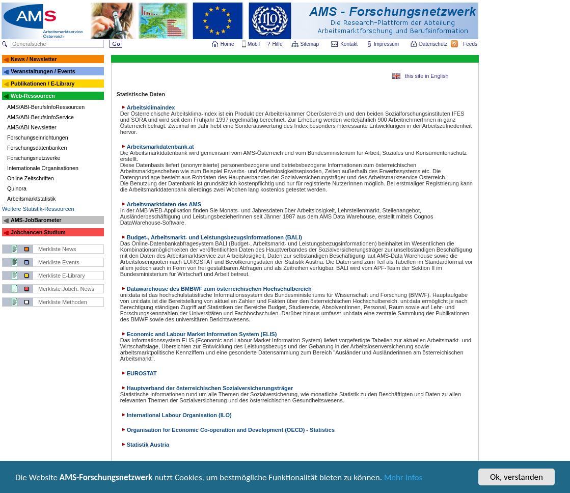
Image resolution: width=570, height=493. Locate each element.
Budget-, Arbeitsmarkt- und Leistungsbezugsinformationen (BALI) (211, 237)
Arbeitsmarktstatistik (31, 199)
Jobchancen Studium (38, 232)
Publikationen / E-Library (43, 83)
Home (227, 44)
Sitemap (310, 44)
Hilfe (278, 44)
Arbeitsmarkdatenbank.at (157, 147)
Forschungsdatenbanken (37, 148)
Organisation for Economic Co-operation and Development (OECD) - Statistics (227, 430)
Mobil (254, 44)
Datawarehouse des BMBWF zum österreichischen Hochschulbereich (216, 289)
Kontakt (349, 44)
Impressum (387, 44)
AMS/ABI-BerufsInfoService (40, 117)
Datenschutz (434, 44)
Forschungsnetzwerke (33, 158)
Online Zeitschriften (30, 178)
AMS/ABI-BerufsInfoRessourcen (46, 107)
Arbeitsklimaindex (147, 107)
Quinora (16, 188)
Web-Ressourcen (33, 96)
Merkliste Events (58, 262)
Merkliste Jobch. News (66, 289)
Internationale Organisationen (42, 168)
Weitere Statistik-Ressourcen (38, 209)
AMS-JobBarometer (36, 220)
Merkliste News (57, 249)
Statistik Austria (144, 445)
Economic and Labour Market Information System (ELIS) (198, 334)
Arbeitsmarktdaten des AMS (160, 204)
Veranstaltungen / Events (43, 71)
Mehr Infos (403, 479)
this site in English (426, 76)
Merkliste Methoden (62, 302)
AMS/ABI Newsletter (32, 127)
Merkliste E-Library (61, 275)
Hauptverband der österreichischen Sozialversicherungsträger (206, 388)
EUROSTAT (138, 373)
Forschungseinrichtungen (37, 137)
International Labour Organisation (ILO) (176, 415)
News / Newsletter (34, 59)
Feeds (470, 44)
